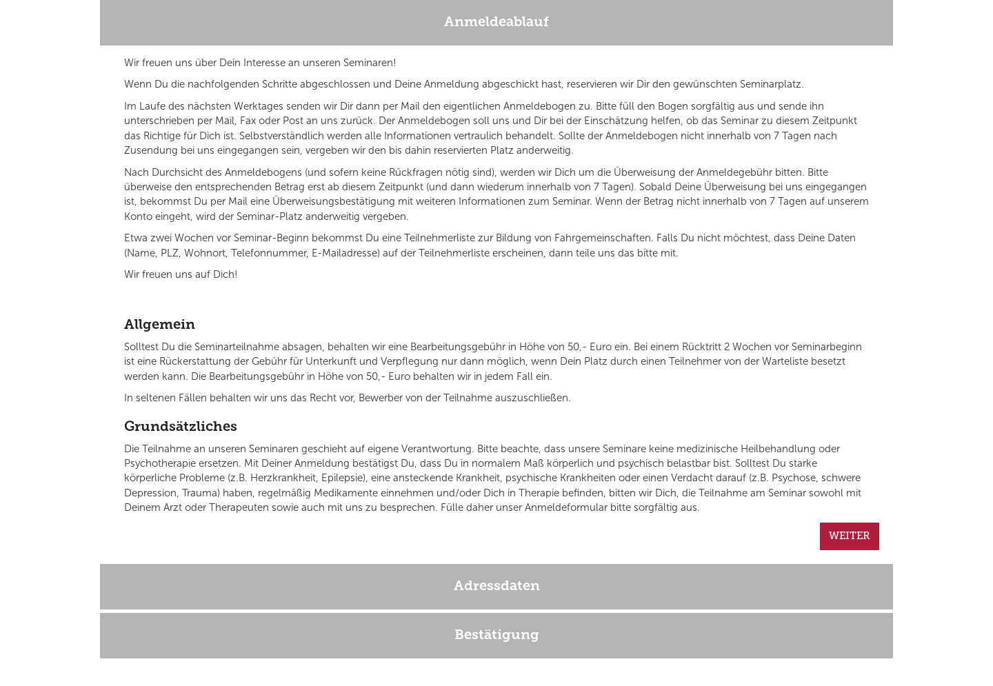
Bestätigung (496, 636)
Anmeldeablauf (496, 23)
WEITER (849, 535)
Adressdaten (497, 587)
